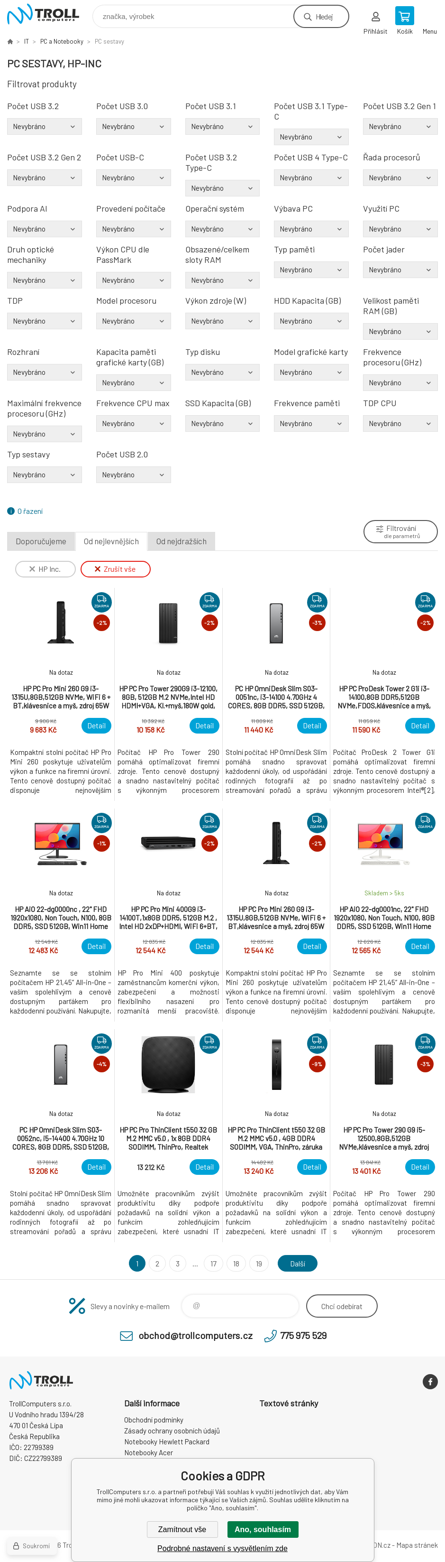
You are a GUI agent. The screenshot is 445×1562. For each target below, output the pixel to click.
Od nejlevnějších (111, 541)
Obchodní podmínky (153, 1419)
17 (213, 1263)
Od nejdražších (181, 541)
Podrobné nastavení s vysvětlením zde (222, 1548)
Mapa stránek (417, 1545)
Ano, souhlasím (263, 1529)
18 (236, 1263)
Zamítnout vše (182, 1529)
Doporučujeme (41, 541)
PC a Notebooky (61, 41)
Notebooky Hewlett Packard (166, 1441)
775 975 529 (303, 1335)
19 (259, 1263)
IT (26, 41)
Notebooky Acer (148, 1452)
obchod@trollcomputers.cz (195, 1335)
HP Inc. (45, 568)
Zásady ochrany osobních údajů (172, 1430)
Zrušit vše (115, 568)
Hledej (324, 16)
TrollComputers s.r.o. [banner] (49, 14)
